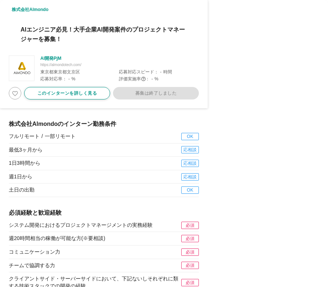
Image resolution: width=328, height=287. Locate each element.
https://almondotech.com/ (60, 65)
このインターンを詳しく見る (67, 93)
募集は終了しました (156, 93)
